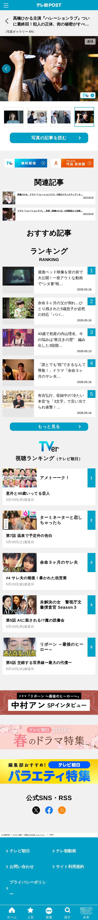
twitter (36, 810)
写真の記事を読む (49, 137)
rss (62, 810)
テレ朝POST (49, 5)
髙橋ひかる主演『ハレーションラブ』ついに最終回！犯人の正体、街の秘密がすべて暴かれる (36, 835)
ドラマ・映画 (17, 835)
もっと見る (49, 426)
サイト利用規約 (70, 866)
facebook (49, 810)
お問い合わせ (22, 866)
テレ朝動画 (66, 851)
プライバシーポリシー (27, 888)
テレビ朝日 (20, 851)
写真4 (51, 835)
